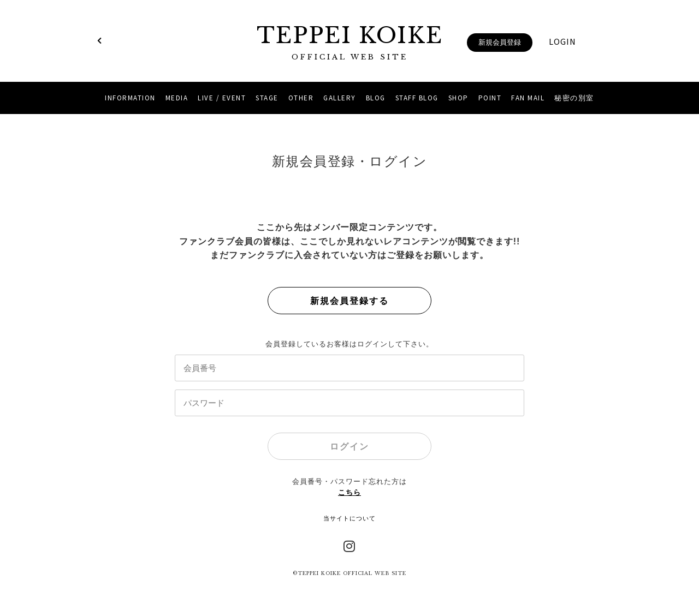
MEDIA (176, 98)
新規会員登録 (499, 42)
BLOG (376, 98)
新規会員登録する (349, 301)
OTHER (301, 98)
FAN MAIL (527, 98)
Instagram (349, 545)
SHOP (458, 98)
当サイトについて (349, 518)
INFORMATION (130, 98)
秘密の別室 (574, 98)
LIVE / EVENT (222, 98)
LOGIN (562, 41)
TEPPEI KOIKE (349, 42)
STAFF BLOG (417, 98)
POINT (490, 98)
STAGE (267, 98)
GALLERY (339, 98)
